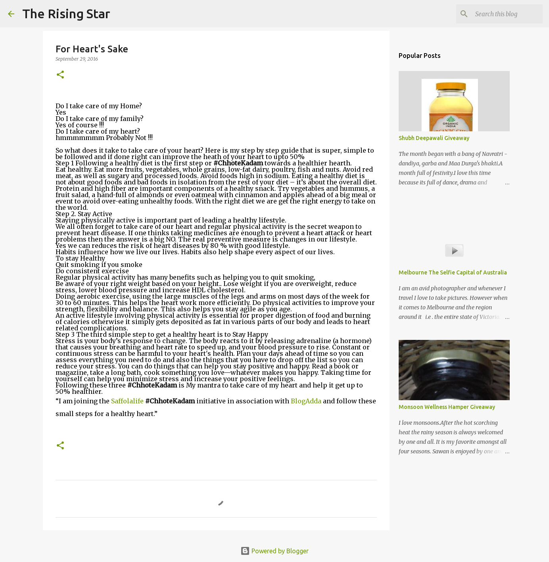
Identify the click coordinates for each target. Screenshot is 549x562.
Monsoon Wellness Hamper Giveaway (447, 407)
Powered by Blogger (274, 550)
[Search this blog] (501, 13)
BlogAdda (307, 401)
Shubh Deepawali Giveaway (434, 138)
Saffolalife (128, 401)
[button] (60, 75)
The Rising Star (66, 13)
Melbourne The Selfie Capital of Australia (453, 272)
